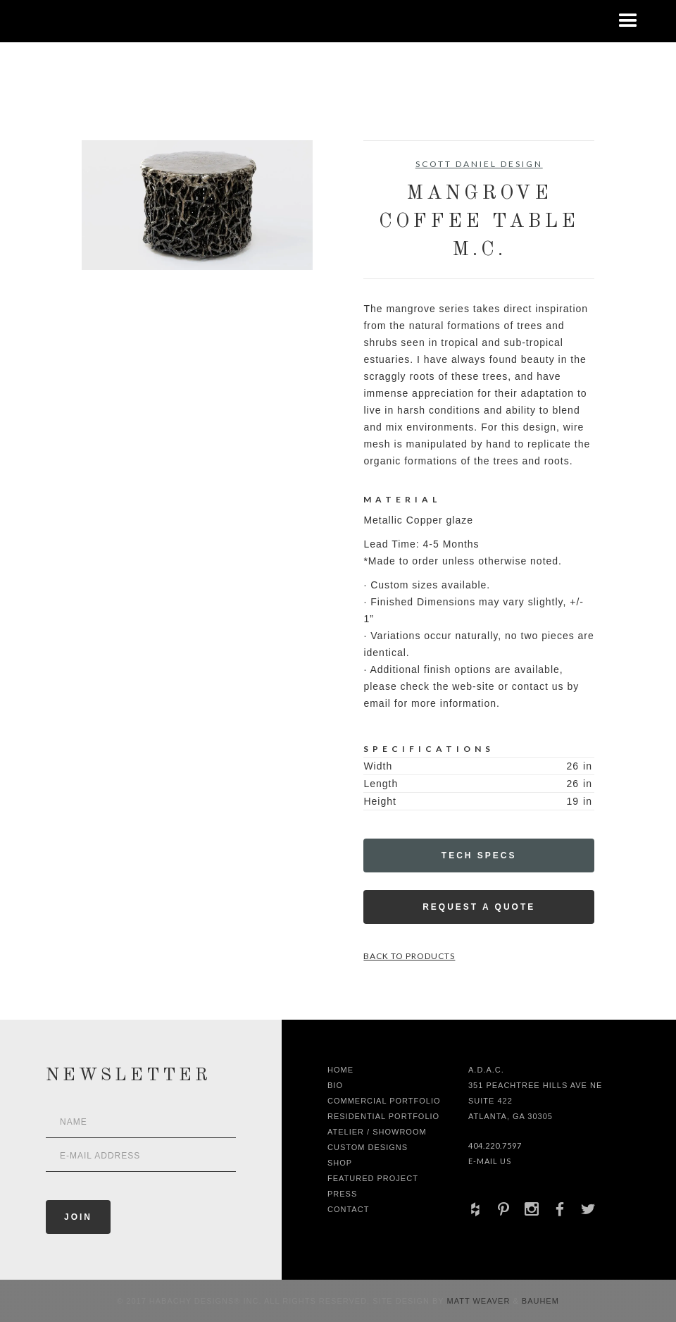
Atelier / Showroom (377, 1132)
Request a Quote (479, 907)
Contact (348, 1209)
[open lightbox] (197, 205)
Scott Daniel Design (479, 164)
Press (342, 1194)
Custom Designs (367, 1147)
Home (340, 1069)
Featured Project (372, 1178)
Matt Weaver (480, 1301)
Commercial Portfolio (384, 1100)
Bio (335, 1085)
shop (339, 1163)
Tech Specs (479, 855)
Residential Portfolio (383, 1116)
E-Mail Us (489, 1161)
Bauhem (539, 1301)
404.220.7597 (495, 1145)
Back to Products (409, 956)
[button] (628, 21)
